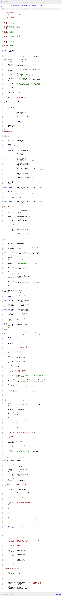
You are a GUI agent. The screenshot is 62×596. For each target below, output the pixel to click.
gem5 (2, 6)
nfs (41, 6)
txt (57, 594)
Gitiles (7, 594)
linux (9, 6)
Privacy (10, 594)
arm (6, 6)
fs (39, 6)
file (26, 8)
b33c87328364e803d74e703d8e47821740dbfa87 (24, 6)
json (60, 594)
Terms (14, 594)
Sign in (59, 1)
